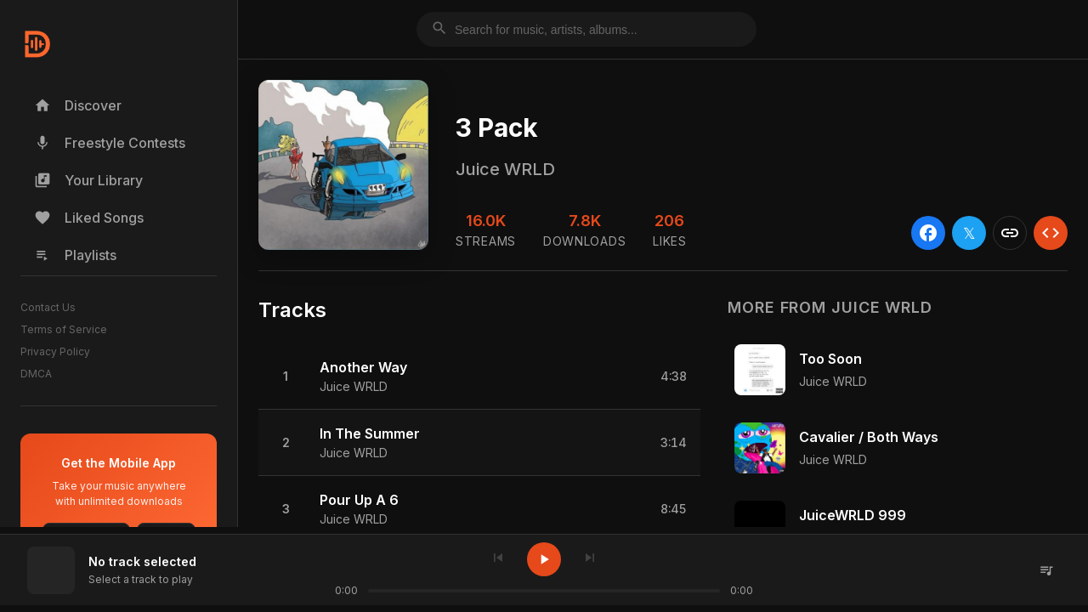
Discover (78, 105)
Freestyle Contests (109, 142)
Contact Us (48, 307)
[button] (479, 376)
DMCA (36, 373)
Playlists (75, 255)
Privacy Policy (55, 351)
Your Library (88, 180)
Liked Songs (89, 217)
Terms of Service (63, 329)
